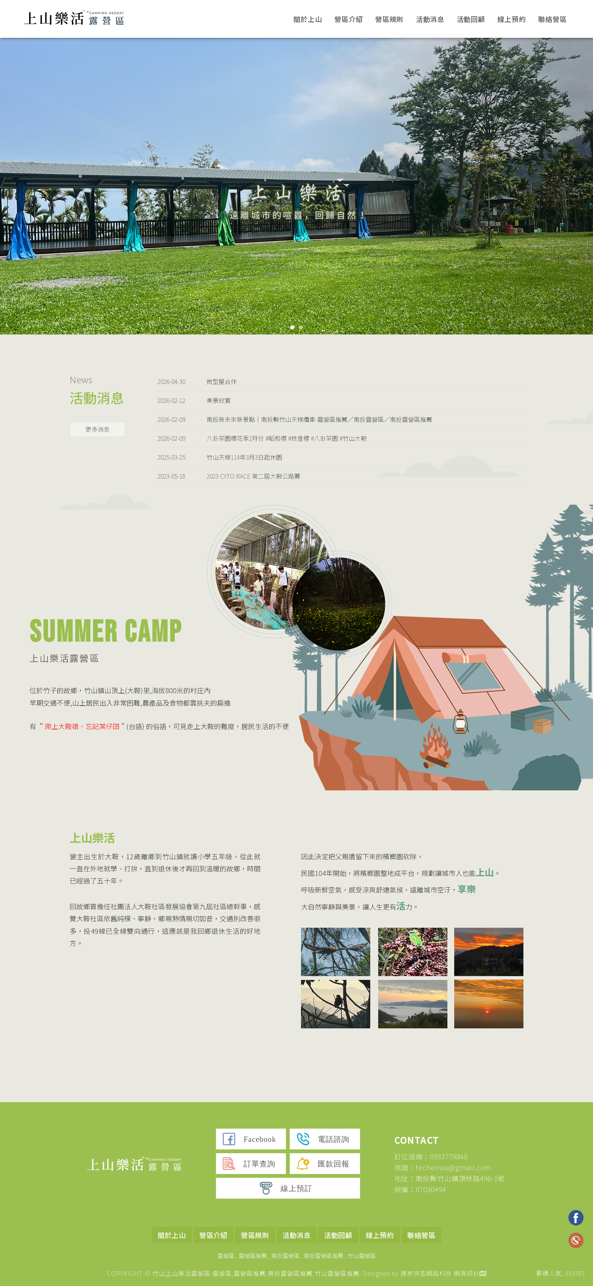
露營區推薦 (253, 1256)
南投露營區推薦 (323, 1256)
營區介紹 (348, 19)
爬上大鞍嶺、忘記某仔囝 (82, 726)
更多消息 (97, 429)
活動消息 (430, 19)
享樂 (467, 888)
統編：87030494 (420, 1189)
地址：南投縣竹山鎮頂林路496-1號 (449, 1178)
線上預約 (511, 19)
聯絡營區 (552, 19)
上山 (485, 872)
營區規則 (389, 19)
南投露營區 (285, 1256)
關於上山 (307, 19)
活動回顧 (471, 19)
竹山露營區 (362, 1256)
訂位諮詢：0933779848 (431, 1156)
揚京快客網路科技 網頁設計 (440, 1273)
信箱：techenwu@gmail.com (443, 1167)
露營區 (225, 1256)
